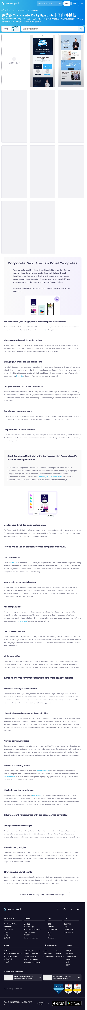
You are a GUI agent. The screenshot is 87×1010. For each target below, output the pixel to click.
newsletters (36, 795)
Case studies (8, 930)
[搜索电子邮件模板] (48, 28)
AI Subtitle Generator (32, 951)
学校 (49, 935)
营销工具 (27, 935)
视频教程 (67, 924)
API (67, 962)
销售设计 (7, 935)
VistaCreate (47, 954)
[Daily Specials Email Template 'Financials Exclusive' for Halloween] (14, 227)
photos (43, 330)
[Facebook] (57, 909)
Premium (51, 927)
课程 (65, 927)
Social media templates (32, 930)
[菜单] (82, 3)
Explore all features (31, 938)
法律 (68, 965)
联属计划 (7, 932)
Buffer (58, 954)
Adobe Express (48, 956)
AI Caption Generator (32, 962)
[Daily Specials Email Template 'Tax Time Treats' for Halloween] (43, 227)
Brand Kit (19, 376)
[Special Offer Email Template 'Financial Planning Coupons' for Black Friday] (43, 60)
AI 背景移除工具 (30, 956)
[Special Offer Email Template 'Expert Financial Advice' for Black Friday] (71, 116)
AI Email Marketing (10, 956)
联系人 (68, 951)
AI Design (7, 951)
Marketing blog (69, 932)
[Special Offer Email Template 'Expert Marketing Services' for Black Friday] (14, 116)
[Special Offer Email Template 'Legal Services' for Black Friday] (71, 60)
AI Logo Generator (31, 959)
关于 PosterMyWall (10, 924)
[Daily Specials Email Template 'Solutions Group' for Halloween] (71, 171)
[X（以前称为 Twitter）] (71, 909)
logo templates (21, 621)
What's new (8, 927)
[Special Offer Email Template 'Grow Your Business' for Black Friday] (43, 116)
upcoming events (42, 771)
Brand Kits (13, 563)
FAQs (68, 959)
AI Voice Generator (31, 954)
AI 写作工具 (8, 959)
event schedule (9, 777)
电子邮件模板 (6, 10)
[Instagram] (64, 909)
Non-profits (52, 938)
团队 (49, 932)
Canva (45, 951)
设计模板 (27, 924)
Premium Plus (52, 930)
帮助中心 (69, 954)
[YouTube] (78, 909)
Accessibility (71, 956)
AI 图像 (6, 962)
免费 (49, 924)
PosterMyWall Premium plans (50, 477)
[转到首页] (9, 3)
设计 (6, 29)
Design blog (68, 930)
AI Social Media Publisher (13, 954)
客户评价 (7, 938)
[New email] (14, 171)
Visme (58, 951)
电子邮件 (15, 28)
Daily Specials (21, 10)
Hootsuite (60, 956)
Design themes (29, 932)
